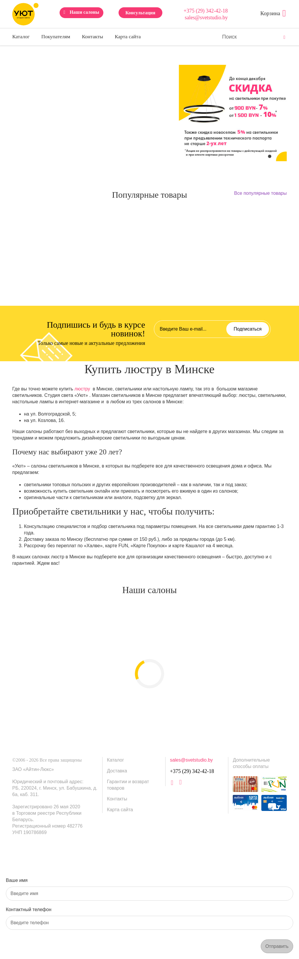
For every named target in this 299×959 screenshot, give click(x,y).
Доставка (117, 770)
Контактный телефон (28, 909)
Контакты (92, 36)
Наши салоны (84, 12)
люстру (82, 388)
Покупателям (55, 36)
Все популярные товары (260, 193)
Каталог (21, 36)
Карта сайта (128, 36)
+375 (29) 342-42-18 (206, 11)
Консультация (140, 12)
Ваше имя (16, 880)
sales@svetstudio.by (206, 17)
